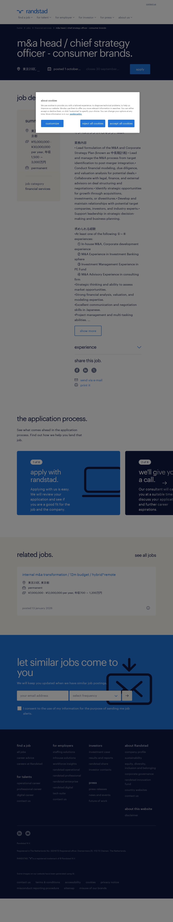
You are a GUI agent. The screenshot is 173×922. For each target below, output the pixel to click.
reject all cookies (92, 123)
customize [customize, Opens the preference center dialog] (52, 123)
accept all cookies (121, 123)
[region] (88, 112)
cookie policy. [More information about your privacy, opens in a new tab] (76, 114)
